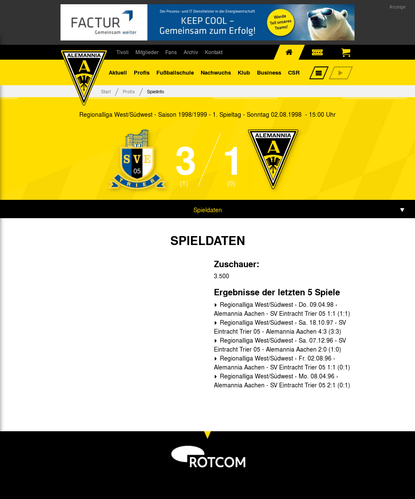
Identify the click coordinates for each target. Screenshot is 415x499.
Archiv (191, 52)
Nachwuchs (216, 72)
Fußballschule (175, 72)
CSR (294, 72)
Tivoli (122, 52)
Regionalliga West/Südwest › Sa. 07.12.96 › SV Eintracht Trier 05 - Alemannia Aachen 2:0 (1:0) (280, 344)
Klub (244, 72)
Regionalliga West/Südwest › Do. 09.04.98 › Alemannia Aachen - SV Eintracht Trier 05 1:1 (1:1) (282, 308)
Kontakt (213, 52)
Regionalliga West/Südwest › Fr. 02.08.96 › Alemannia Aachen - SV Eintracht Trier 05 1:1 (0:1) (282, 362)
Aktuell (118, 72)
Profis (142, 72)
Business (269, 72)
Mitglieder (147, 52)
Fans (171, 52)
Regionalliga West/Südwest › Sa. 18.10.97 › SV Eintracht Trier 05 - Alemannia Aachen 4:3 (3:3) (280, 326)
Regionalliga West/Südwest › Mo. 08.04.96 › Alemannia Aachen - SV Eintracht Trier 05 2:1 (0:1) (282, 380)
